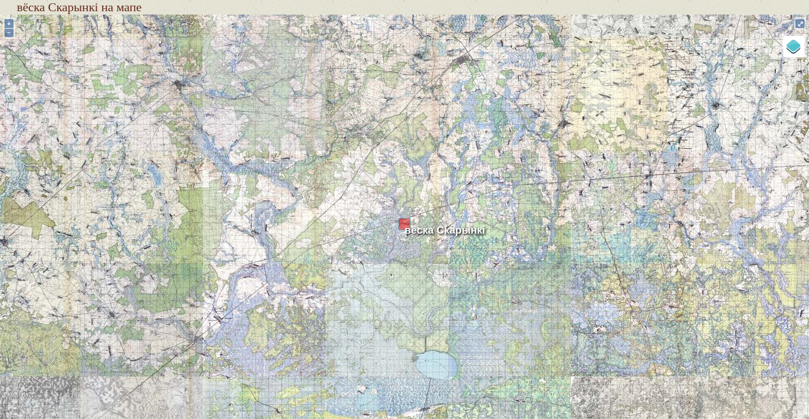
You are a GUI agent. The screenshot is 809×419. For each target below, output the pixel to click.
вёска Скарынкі (444, 230)
